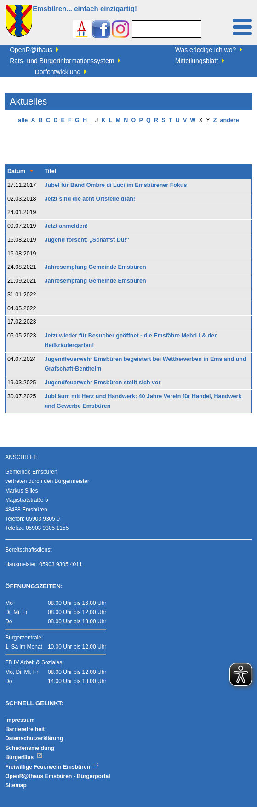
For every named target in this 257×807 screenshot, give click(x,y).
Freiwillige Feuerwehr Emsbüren (52, 767)
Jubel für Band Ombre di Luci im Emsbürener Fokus (116, 185)
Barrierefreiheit (25, 729)
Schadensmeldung (29, 748)
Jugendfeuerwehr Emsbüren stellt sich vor (103, 382)
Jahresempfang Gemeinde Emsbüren (95, 267)
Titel (50, 171)
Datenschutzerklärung (34, 738)
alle (23, 120)
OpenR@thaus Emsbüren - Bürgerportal (57, 776)
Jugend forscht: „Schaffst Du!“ (87, 240)
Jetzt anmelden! (66, 226)
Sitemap (16, 785)
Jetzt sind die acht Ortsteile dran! (90, 199)
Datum (16, 171)
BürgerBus (23, 757)
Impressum (19, 720)
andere (229, 120)
